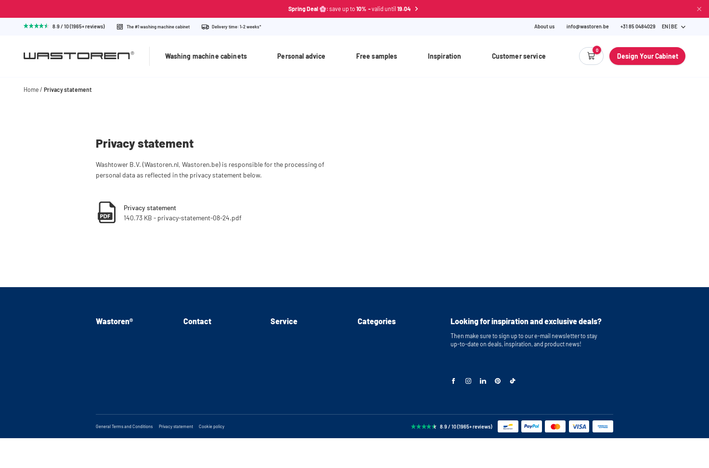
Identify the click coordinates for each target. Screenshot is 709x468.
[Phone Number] (638, 26)
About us (544, 26)
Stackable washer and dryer (392, 373)
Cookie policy (211, 456)
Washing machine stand (388, 349)
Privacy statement (68, 89)
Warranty (282, 384)
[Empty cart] (591, 56)
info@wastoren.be (588, 26)
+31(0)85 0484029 (205, 349)
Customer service (519, 56)
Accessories (373, 408)
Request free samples (299, 349)
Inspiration (445, 56)
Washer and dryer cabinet (390, 361)
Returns (281, 373)
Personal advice (301, 56)
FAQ (100, 373)
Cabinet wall (373, 384)
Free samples (377, 56)
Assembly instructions (124, 349)
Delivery (281, 361)
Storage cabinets (379, 396)
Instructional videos (121, 361)
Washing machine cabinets (206, 56)
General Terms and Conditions (124, 456)
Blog (102, 396)
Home (31, 89)
